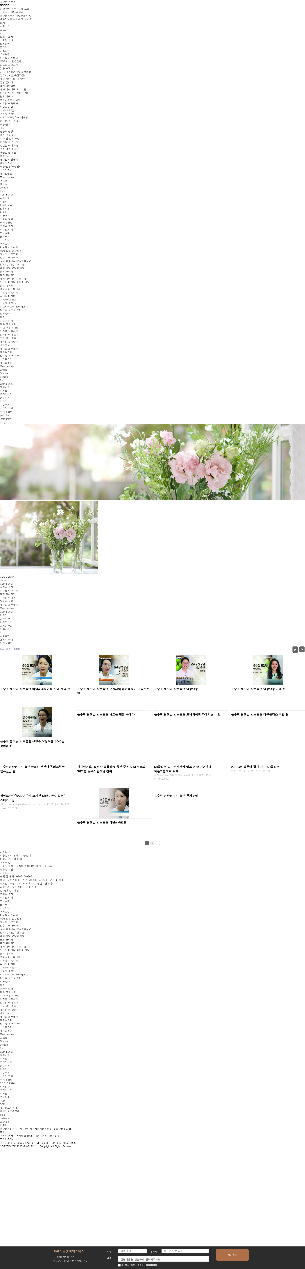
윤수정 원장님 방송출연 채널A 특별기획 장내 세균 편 (35, 689)
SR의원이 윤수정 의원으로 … (16, 9)
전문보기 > (151, 1265)
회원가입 (5, 26)
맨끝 (158, 843)
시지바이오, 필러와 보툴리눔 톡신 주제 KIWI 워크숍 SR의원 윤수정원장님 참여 (111, 769)
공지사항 (5, 618)
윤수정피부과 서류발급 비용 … (17, 16)
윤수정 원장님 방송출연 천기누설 (176, 795)
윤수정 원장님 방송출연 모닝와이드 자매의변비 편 (187, 714)
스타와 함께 (6, 639)
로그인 (3, 30)
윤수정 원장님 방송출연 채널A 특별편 (102, 822)
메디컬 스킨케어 (9, 604)
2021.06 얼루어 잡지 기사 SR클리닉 (255, 767)
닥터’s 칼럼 (6, 643)
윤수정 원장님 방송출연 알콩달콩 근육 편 (258, 689)
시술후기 (5, 636)
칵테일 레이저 (7, 597)
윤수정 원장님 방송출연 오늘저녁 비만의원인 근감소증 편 (113, 691)
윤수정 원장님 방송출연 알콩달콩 (176, 689)
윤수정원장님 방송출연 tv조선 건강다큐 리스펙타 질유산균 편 (32, 769)
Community (6, 583)
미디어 (3, 615)
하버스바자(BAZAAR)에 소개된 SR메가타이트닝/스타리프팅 (32, 797)
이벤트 (3, 622)
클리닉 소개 (6, 587)
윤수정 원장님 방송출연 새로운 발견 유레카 (106, 714)
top (2, 1104)
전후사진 (5, 629)
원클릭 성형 (6, 601)
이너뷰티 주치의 (9, 590)
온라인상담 (6, 625)
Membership (7, 608)
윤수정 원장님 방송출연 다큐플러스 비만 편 (260, 714)
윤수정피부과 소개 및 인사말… (17, 19)
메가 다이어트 (7, 594)
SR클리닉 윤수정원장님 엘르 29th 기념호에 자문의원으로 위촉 (183, 769)
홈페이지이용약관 (10, 1111)
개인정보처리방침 (10, 1107)
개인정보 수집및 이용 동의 (130, 1265)
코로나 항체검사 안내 (12, 12)
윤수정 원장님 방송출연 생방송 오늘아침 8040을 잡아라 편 (32, 743)
